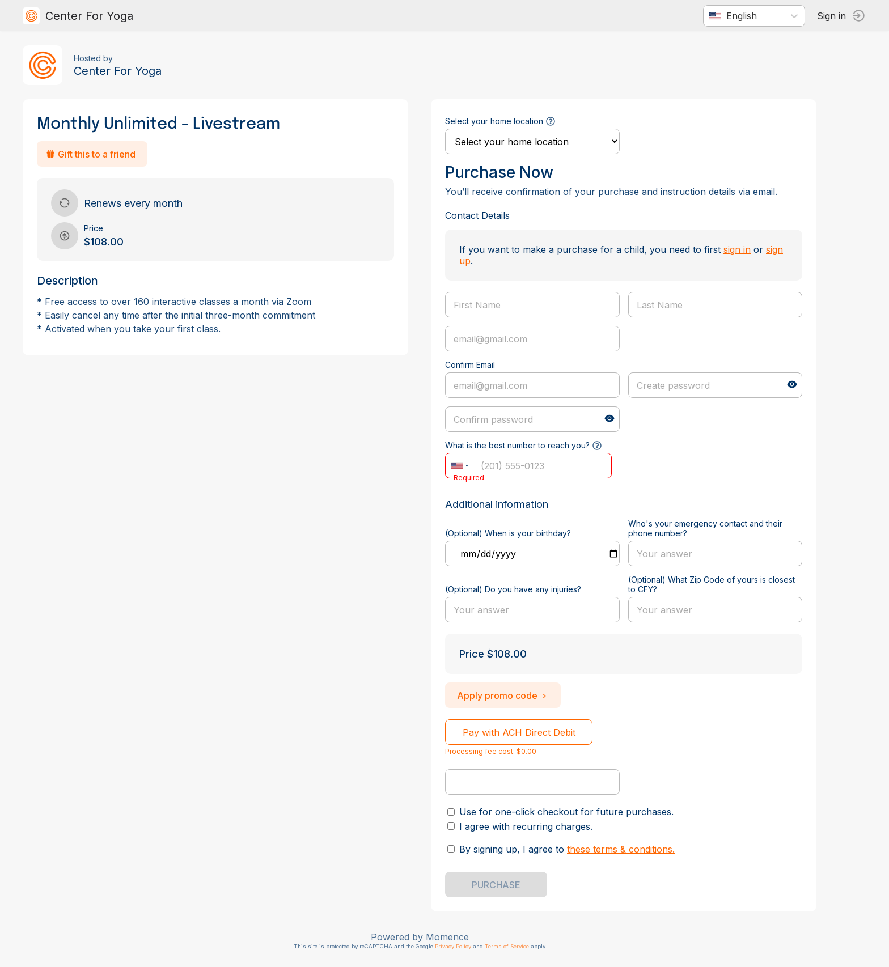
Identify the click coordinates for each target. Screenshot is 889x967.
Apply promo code (503, 695)
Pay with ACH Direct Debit (519, 732)
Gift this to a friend (91, 154)
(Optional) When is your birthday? (508, 533)
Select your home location (494, 121)
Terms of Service (507, 946)
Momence (447, 937)
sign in (737, 249)
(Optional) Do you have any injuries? (513, 589)
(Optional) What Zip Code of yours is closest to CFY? (711, 584)
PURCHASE (496, 884)
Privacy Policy (453, 946)
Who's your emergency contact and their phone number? (705, 528)
